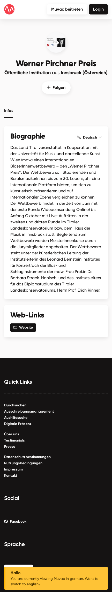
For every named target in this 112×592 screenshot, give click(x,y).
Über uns (11, 433)
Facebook (15, 521)
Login (98, 9)
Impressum (13, 468)
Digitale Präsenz (18, 423)
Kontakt (10, 475)
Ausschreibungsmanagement (29, 410)
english (33, 584)
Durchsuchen (15, 404)
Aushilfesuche (15, 417)
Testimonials (14, 439)
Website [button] (23, 326)
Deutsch (89, 137)
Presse (9, 446)
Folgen (56, 86)
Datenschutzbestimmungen (27, 456)
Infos (8, 110)
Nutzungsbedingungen (23, 462)
